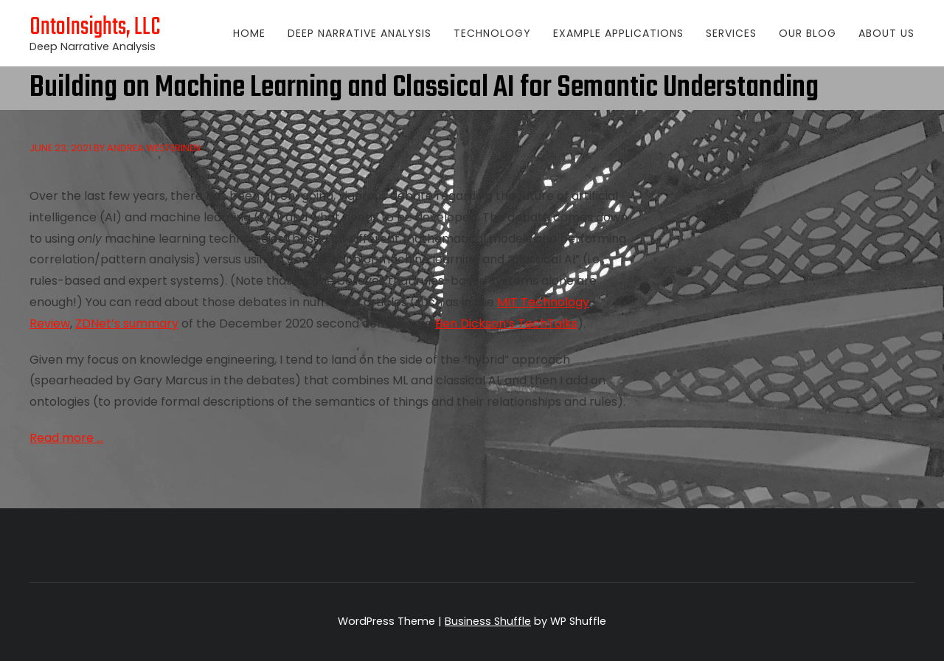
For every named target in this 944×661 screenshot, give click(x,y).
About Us (886, 33)
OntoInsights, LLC (95, 27)
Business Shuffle (488, 621)
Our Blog (807, 33)
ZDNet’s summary (126, 323)
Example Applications (618, 33)
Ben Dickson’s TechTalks (506, 323)
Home (249, 33)
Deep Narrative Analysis (359, 33)
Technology (492, 33)
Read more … (66, 437)
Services (731, 33)
